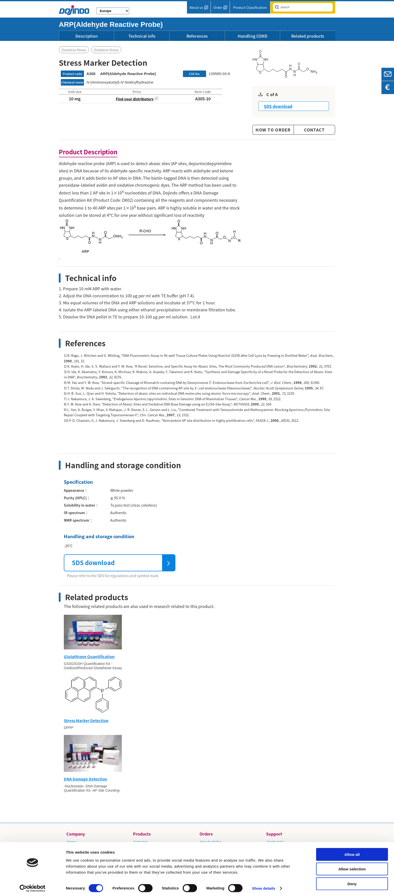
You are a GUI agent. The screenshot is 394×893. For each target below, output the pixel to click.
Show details (263, 883)
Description (86, 36)
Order (217, 7)
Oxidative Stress (74, 50)
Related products (307, 36)
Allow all (352, 849)
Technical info (142, 36)
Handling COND (252, 36)
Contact (314, 130)
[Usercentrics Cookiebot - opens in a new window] (33, 883)
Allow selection (352, 864)
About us (196, 7)
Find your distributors (135, 98)
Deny (352, 878)
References (197, 36)
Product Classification (250, 7)
